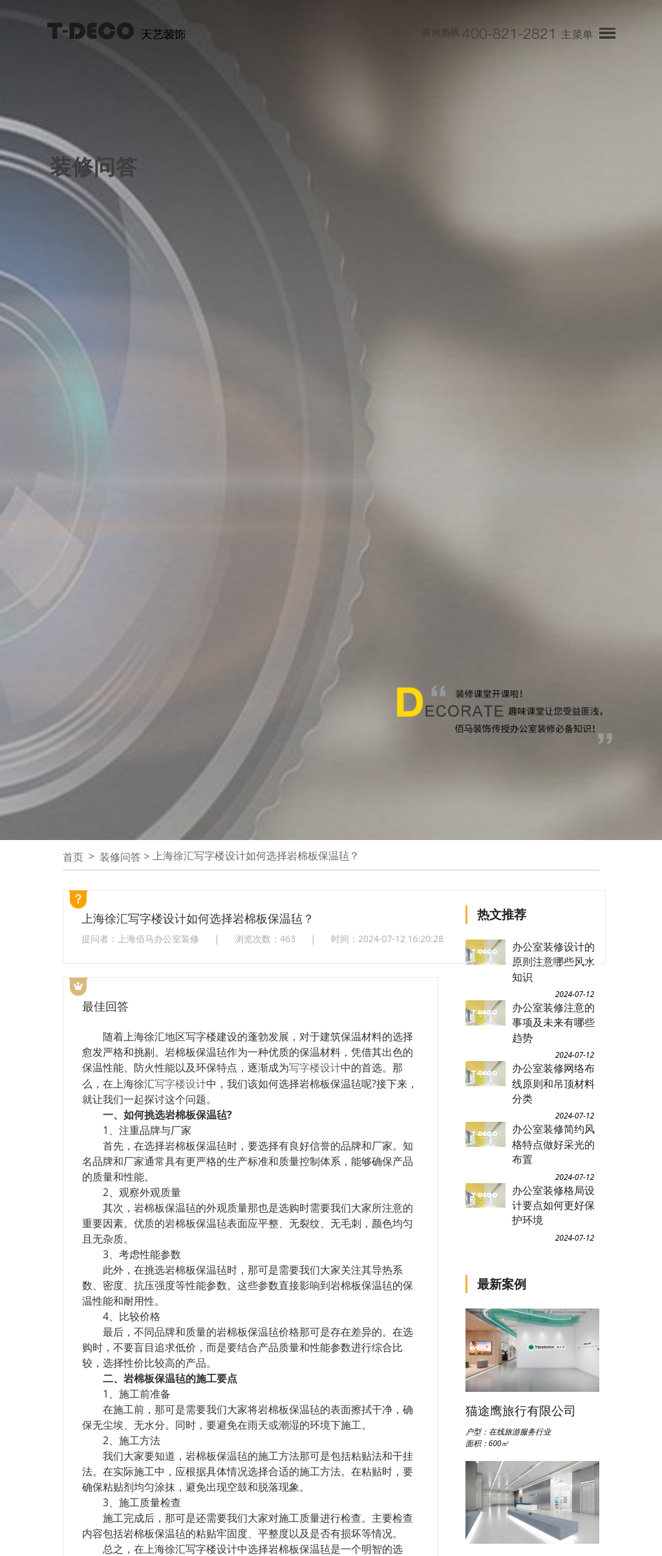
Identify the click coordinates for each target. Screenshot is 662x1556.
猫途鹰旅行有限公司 (520, 1410)
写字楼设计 (315, 1067)
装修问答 (120, 857)
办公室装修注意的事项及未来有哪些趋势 (553, 1022)
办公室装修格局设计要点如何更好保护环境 (553, 1205)
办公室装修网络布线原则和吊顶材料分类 (553, 1083)
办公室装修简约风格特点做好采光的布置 (553, 1144)
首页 (73, 857)
